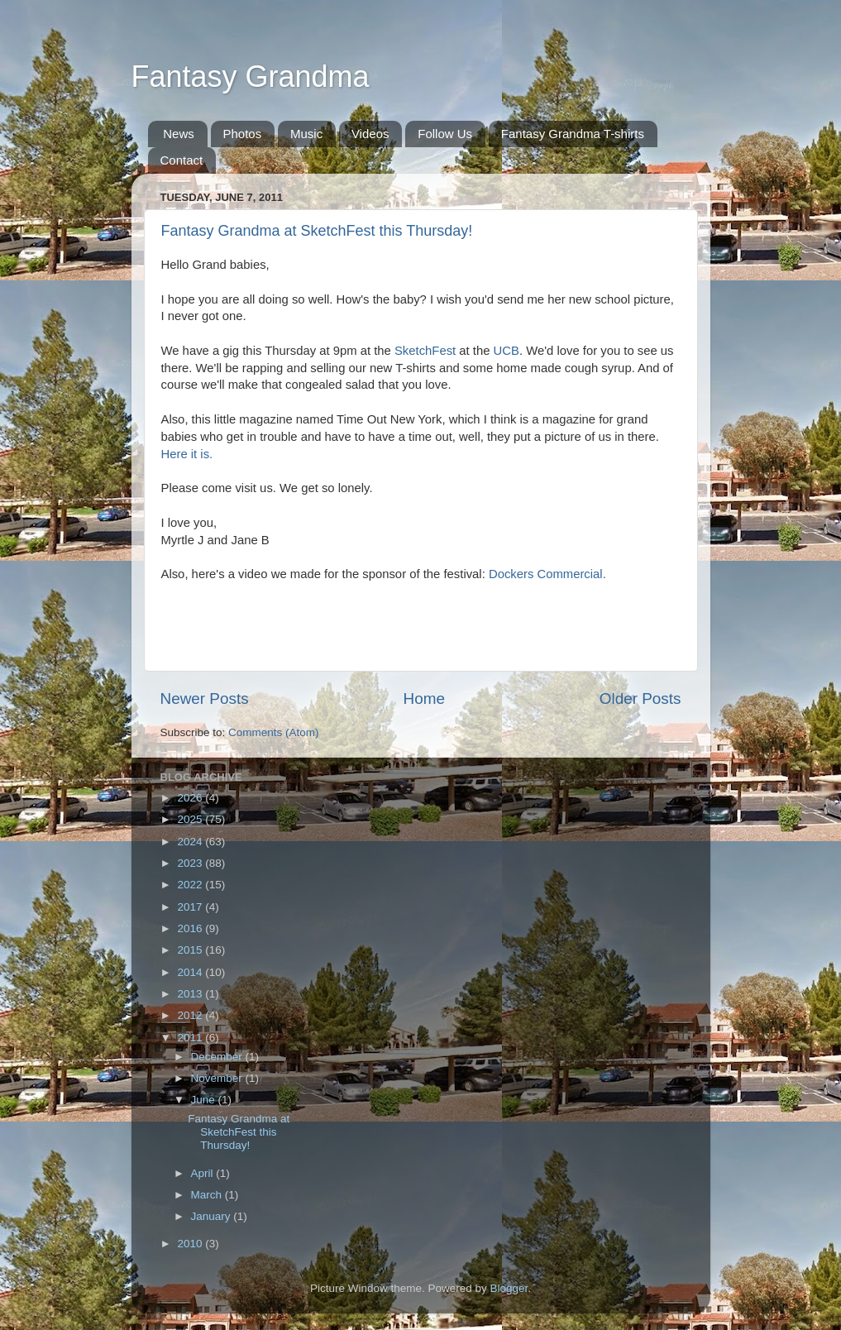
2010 (191, 1243)
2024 (191, 841)
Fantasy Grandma (250, 76)
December (218, 1056)
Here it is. (187, 454)
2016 (191, 928)
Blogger (509, 1288)
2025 (191, 819)
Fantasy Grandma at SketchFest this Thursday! (317, 230)
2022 (191, 884)
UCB (506, 350)
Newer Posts (204, 698)
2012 (191, 1015)
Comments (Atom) (273, 732)
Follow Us (445, 134)
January (212, 1216)
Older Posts (640, 698)
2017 (191, 907)
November (218, 1078)
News (178, 134)
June (204, 1099)
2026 (191, 798)
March (208, 1195)
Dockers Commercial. (547, 574)
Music (306, 134)
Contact (181, 160)
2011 (191, 1037)
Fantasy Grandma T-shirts (572, 134)
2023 (191, 863)
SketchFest (425, 350)
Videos (370, 134)
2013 (191, 994)
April (204, 1173)
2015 (191, 950)
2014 (191, 972)
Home (424, 698)
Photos (242, 134)
